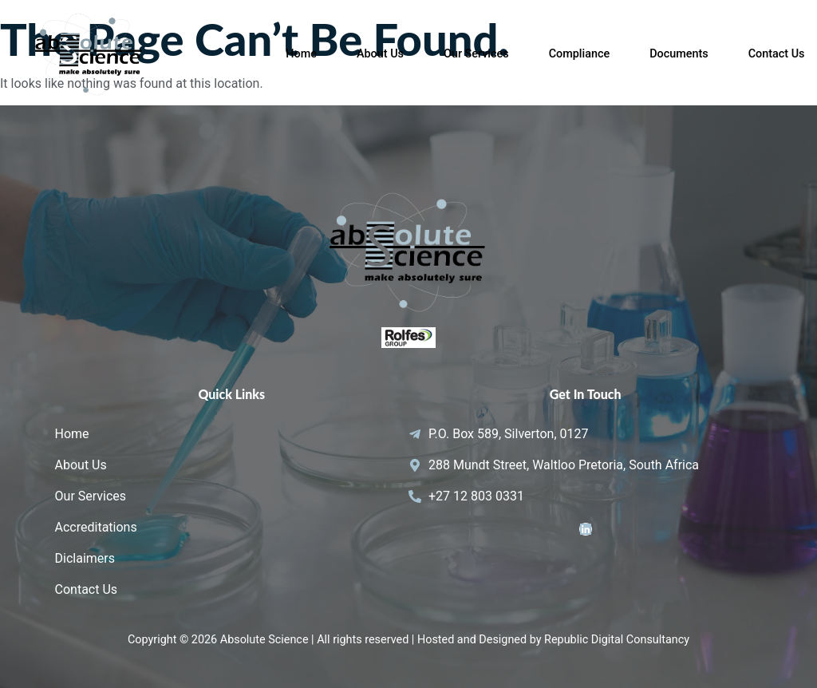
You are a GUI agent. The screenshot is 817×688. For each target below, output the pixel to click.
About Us (380, 54)
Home (301, 54)
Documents (678, 54)
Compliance (579, 54)
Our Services (476, 54)
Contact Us (776, 54)
